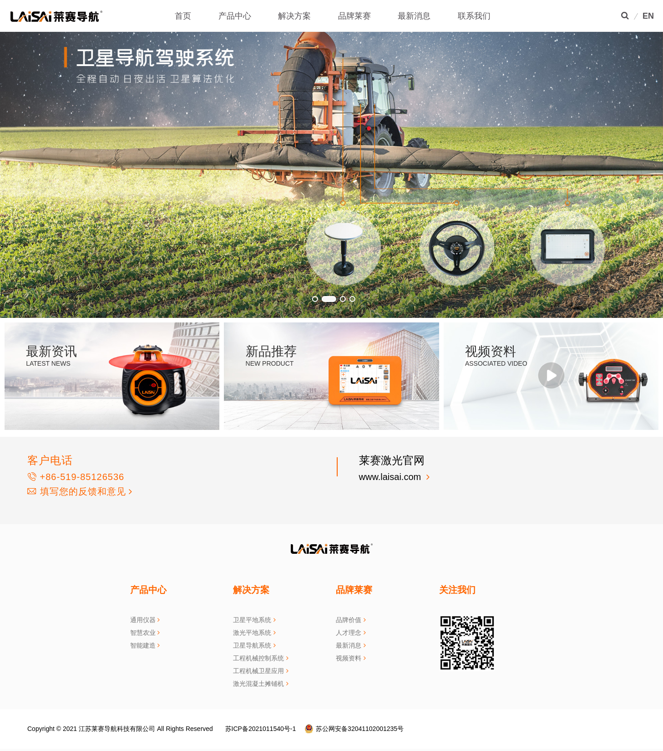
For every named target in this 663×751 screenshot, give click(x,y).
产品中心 (234, 15)
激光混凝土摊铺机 (258, 683)
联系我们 (474, 15)
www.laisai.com (391, 477)
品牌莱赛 (354, 15)
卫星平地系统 (252, 619)
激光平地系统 (252, 632)
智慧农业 (143, 632)
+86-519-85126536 (75, 477)
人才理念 (348, 632)
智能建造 (143, 645)
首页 (183, 15)
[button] (23, 159)
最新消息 (414, 15)
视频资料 (348, 658)
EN (648, 15)
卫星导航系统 (252, 645)
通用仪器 (143, 619)
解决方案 (294, 15)
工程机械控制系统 (258, 658)
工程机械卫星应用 (258, 670)
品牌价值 (348, 619)
